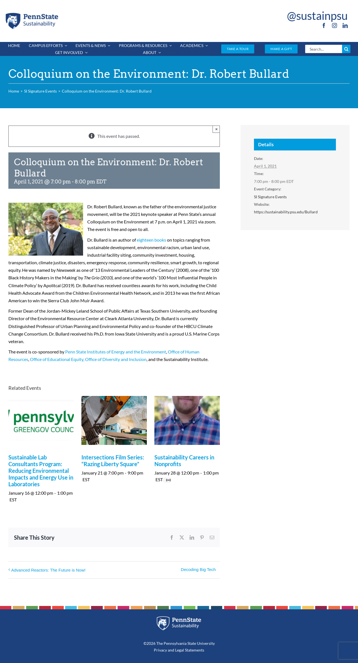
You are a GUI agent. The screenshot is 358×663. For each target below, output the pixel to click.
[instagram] (334, 25)
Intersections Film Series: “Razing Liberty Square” (112, 460)
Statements (194, 650)
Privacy (160, 650)
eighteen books (151, 239)
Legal (179, 650)
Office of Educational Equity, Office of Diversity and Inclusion (88, 359)
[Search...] (323, 49)
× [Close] (216, 129)
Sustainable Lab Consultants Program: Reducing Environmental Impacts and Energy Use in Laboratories (40, 470)
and (171, 650)
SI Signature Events (270, 196)
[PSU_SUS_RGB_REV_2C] (179, 618)
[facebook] (323, 25)
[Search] (346, 49)
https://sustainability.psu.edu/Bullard (286, 211)
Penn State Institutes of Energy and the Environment (115, 351)
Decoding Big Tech (198, 569)
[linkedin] (345, 25)
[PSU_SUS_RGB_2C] (31, 13)
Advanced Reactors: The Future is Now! (48, 570)
